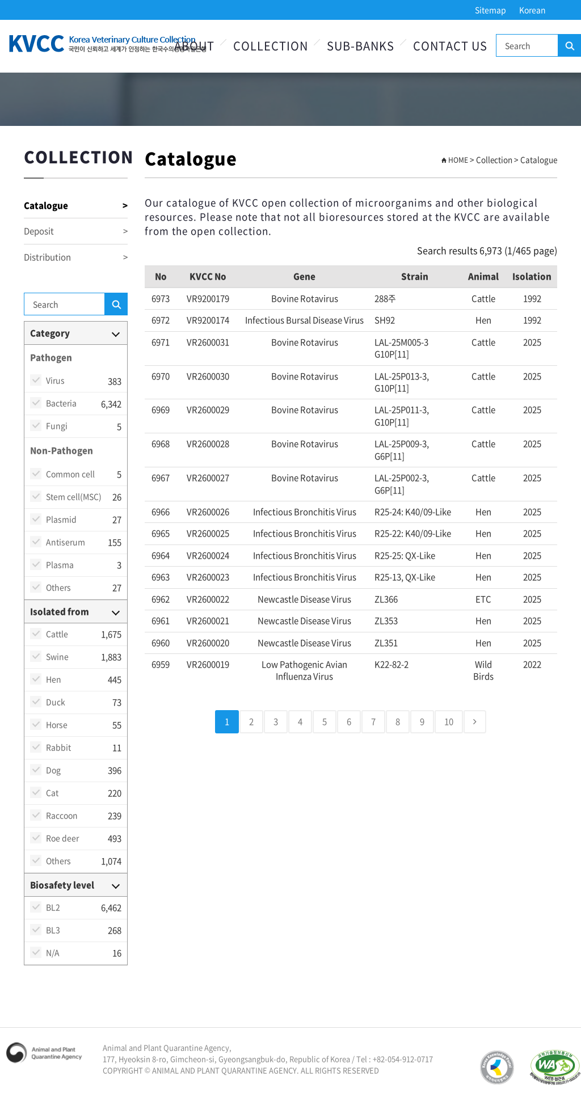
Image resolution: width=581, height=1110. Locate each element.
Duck (55, 701)
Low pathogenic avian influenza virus (304, 670)
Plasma (60, 564)
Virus (55, 380)
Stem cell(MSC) (74, 496)
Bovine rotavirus (304, 298)
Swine (57, 656)
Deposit (76, 231)
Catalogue (76, 206)
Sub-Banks (360, 45)
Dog (53, 769)
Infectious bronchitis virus (304, 511)
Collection (270, 45)
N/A (53, 952)
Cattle (57, 633)
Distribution (76, 257)
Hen (53, 679)
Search (569, 46)
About (194, 45)
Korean (532, 9)
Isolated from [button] (59, 611)
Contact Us (450, 45)
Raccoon (62, 815)
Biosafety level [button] (62, 885)
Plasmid (61, 519)
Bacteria (61, 402)
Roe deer (62, 837)
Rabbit (58, 747)
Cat (52, 792)
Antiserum (65, 541)
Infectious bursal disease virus (304, 320)
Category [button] (50, 333)
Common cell (70, 473)
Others (58, 587)
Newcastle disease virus (304, 599)
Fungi (57, 425)
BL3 (53, 929)
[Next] (475, 721)
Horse (57, 724)
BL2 (53, 907)
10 (448, 721)
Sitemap (490, 9)
